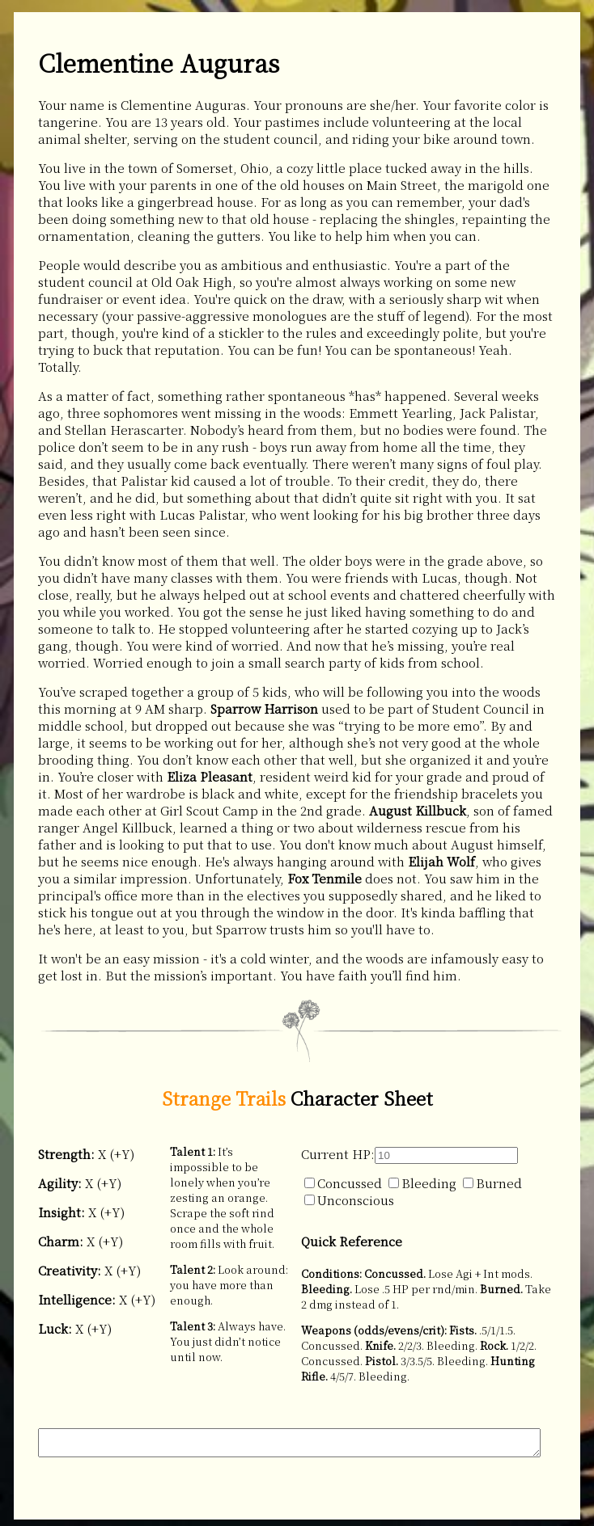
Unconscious (349, 1199)
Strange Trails (224, 1098)
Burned (492, 1182)
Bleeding (422, 1182)
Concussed (343, 1182)
